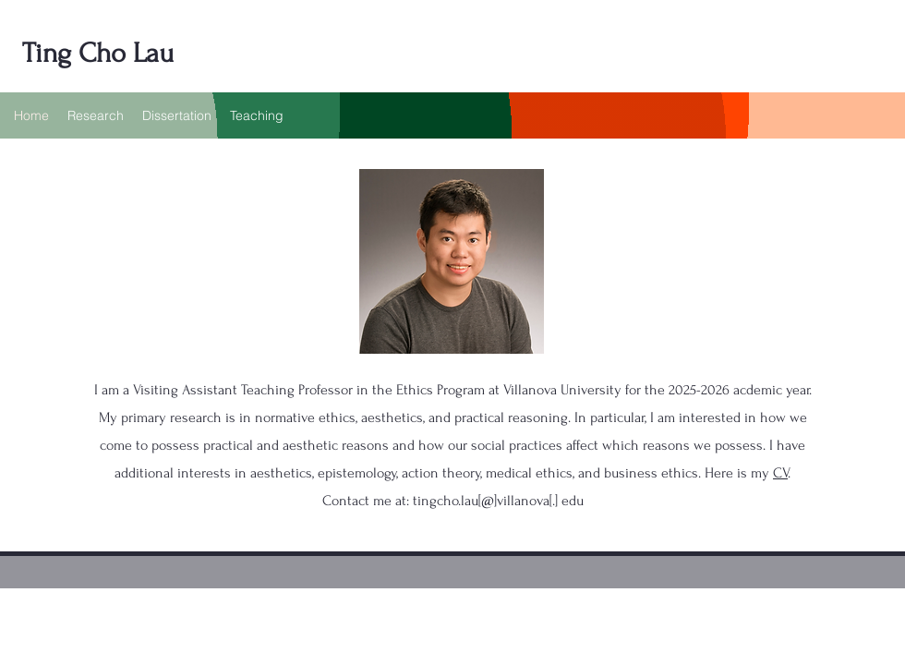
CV (780, 473)
